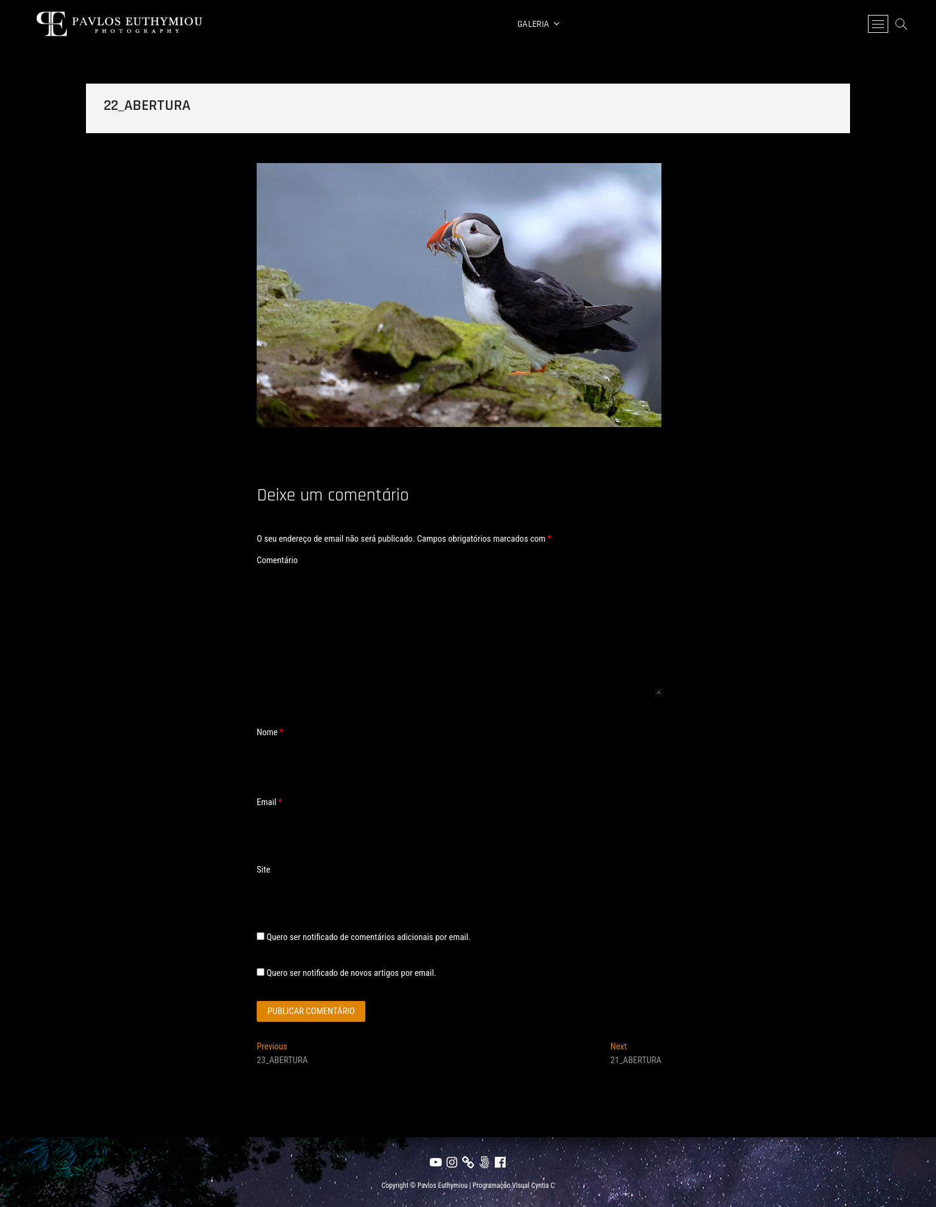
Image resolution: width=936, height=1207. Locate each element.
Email (269, 802)
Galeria (533, 24)
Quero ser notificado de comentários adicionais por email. (368, 937)
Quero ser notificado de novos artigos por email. (351, 973)
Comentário (277, 560)
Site (263, 869)
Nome (270, 732)
